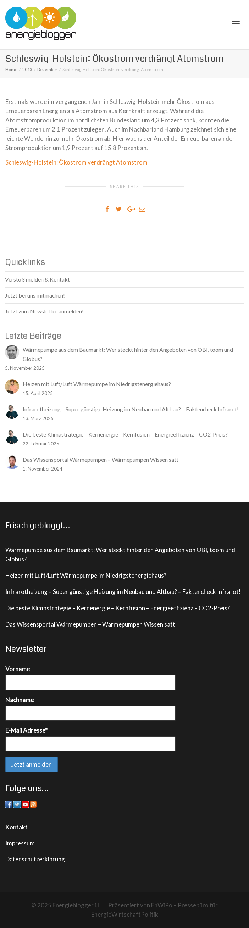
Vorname (17, 669)
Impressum (20, 843)
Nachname (19, 700)
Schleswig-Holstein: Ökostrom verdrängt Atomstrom (76, 162)
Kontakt (16, 827)
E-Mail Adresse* (26, 730)
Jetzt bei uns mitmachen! (35, 295)
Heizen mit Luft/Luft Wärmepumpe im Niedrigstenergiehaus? (85, 575)
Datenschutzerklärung (35, 859)
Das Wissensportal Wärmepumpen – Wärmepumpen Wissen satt (90, 624)
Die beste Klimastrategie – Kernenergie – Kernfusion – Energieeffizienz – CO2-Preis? (117, 608)
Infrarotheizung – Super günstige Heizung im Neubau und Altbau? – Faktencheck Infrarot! (123, 591)
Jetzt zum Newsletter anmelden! (44, 311)
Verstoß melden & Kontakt (37, 279)
